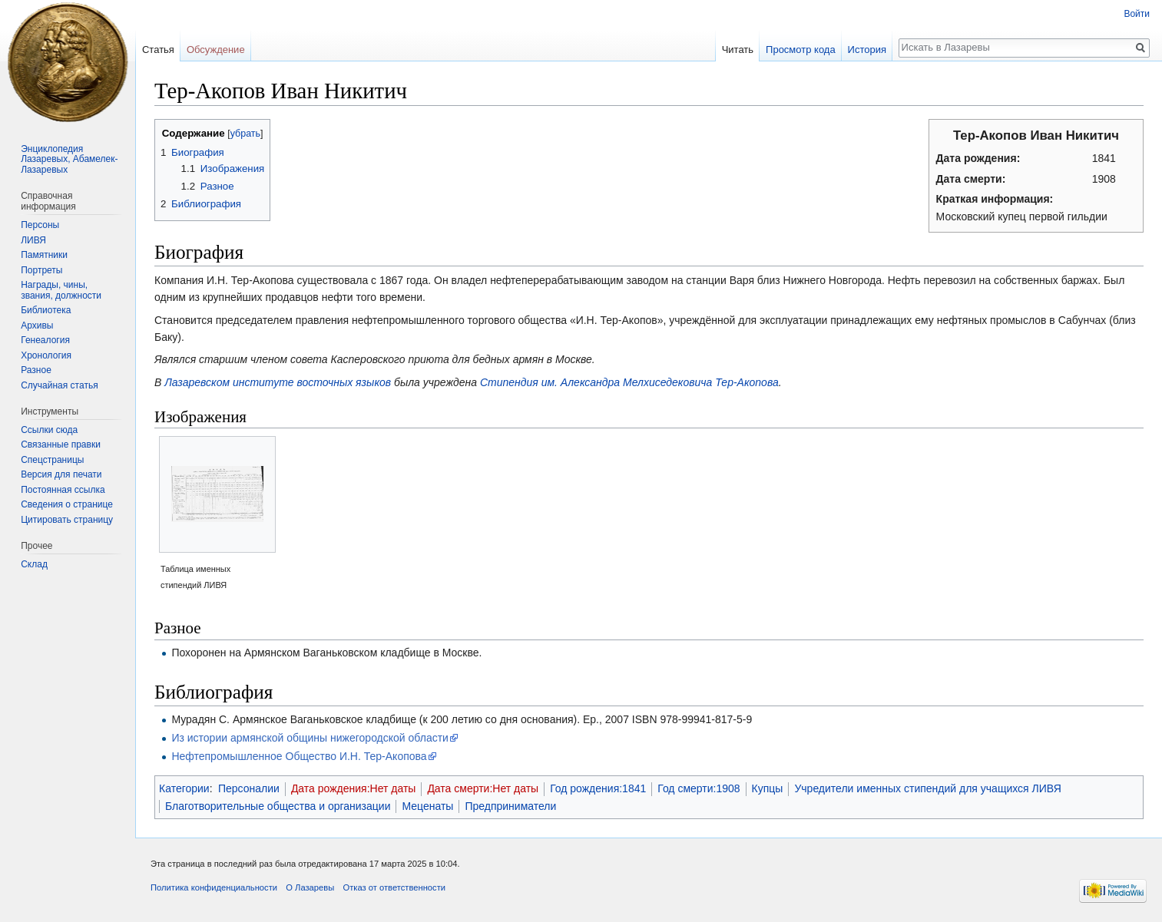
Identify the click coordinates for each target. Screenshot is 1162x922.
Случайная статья (59, 385)
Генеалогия (45, 340)
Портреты (41, 270)
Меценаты (427, 806)
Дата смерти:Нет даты (482, 788)
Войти (1137, 13)
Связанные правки (61, 444)
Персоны (40, 225)
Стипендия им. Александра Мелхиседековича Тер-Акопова (629, 382)
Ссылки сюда (49, 430)
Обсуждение (216, 49)
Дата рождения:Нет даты (353, 788)
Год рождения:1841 (598, 788)
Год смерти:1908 (698, 788)
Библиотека (46, 310)
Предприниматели (510, 806)
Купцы (767, 788)
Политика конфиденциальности (214, 887)
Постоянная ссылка (62, 489)
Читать (737, 49)
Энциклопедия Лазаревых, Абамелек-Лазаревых (69, 159)
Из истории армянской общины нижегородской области (310, 738)
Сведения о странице (67, 504)
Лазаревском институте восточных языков (277, 382)
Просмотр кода (801, 49)
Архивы (37, 325)
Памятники (44, 255)
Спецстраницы (52, 459)
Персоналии (249, 788)
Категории (184, 788)
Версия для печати (61, 474)
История (867, 49)
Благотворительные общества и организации (277, 806)
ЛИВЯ (33, 240)
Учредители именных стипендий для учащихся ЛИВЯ (927, 788)
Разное (36, 370)
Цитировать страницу (67, 519)
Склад (34, 564)
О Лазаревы (310, 887)
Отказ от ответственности (394, 887)
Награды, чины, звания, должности (61, 290)
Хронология (46, 355)
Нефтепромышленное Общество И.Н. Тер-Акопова (298, 756)
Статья (158, 49)
